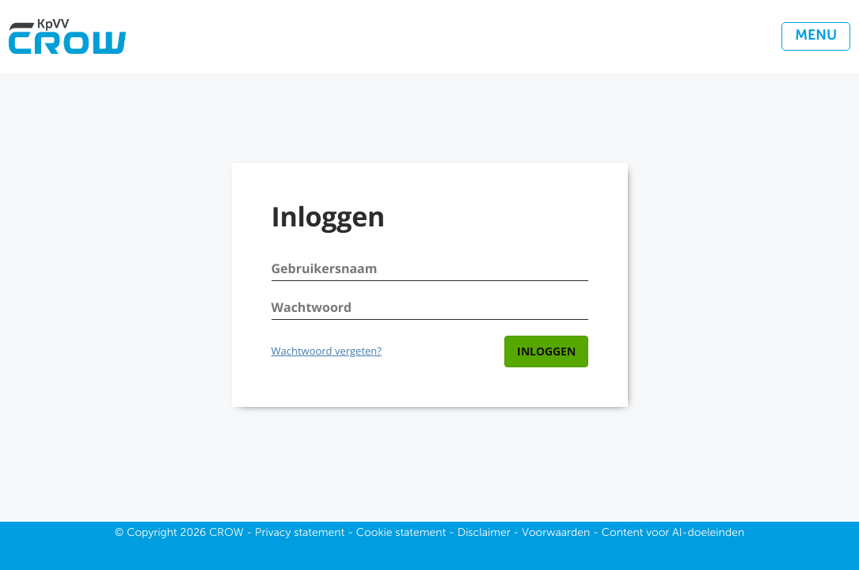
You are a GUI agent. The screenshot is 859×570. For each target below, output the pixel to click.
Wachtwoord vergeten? (327, 351)
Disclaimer (484, 533)
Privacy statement (299, 533)
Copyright (152, 533)
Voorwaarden (556, 533)
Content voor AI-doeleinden (673, 533)
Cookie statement (401, 533)
